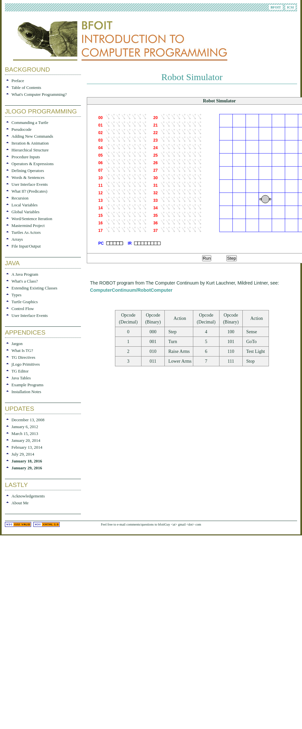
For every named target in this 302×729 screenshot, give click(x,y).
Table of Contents (26, 87)
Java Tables (21, 378)
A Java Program (24, 274)
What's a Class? (24, 281)
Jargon (17, 343)
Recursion (19, 198)
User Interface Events (29, 184)
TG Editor (19, 371)
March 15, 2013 (24, 433)
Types (16, 295)
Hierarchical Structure (29, 150)
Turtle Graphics (24, 302)
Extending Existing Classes (34, 288)
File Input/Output (26, 246)
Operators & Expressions (32, 164)
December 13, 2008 (28, 420)
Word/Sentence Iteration (31, 219)
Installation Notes (26, 392)
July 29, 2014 (22, 454)
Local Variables (24, 205)
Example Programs (27, 385)
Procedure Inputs (25, 157)
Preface (17, 80)
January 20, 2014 (25, 440)
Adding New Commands (32, 136)
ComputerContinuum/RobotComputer (131, 290)
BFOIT (276, 7)
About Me (19, 503)
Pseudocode (21, 129)
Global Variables (25, 212)
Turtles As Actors (26, 232)
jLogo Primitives (25, 364)
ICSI (290, 7)
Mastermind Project (28, 225)
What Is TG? (22, 350)
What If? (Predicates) (29, 191)
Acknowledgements (28, 496)
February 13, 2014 (26, 447)
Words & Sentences (28, 177)
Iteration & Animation (30, 143)
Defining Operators (27, 170)
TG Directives (23, 357)
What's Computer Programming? (39, 94)
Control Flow (22, 308)
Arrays (17, 239)
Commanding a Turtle (29, 122)
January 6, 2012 (24, 427)
